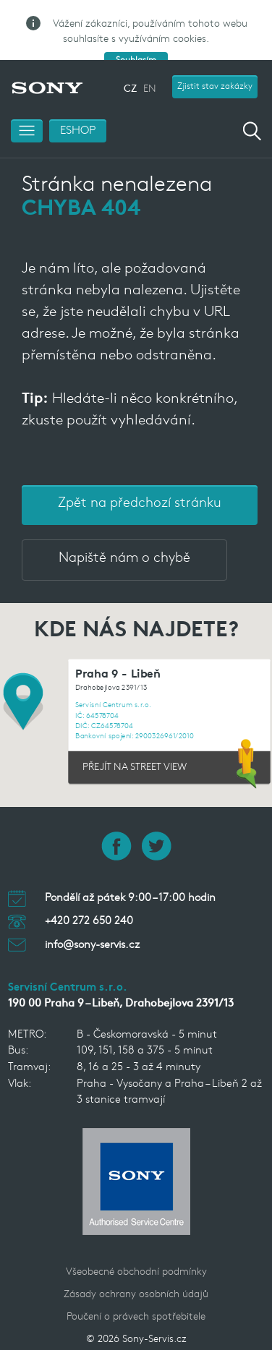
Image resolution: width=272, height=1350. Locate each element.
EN (149, 62)
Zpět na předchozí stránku (139, 477)
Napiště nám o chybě (124, 532)
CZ (130, 62)
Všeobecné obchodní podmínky (136, 1245)
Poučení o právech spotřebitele (136, 1290)
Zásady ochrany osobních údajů (136, 1268)
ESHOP (77, 104)
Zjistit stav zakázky (214, 60)
